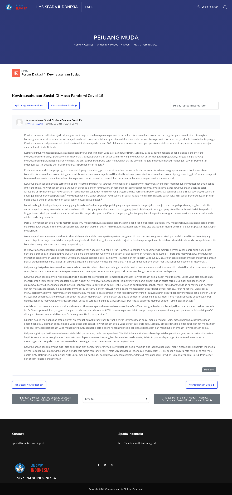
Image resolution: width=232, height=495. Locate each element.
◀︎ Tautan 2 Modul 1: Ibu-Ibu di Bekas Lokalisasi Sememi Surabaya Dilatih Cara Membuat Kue (45, 399)
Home (77, 44)
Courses (88, 44)
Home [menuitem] (89, 7)
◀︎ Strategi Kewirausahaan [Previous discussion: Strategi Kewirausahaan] (29, 105)
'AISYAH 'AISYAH (35, 123)
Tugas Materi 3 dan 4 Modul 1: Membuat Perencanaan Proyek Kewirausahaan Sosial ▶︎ (187, 399)
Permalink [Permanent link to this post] (209, 369)
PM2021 (115, 44)
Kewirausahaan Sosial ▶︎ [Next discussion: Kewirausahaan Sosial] (64, 105)
